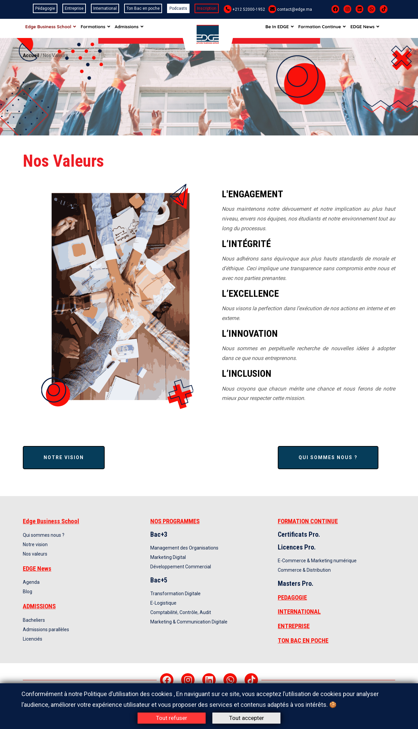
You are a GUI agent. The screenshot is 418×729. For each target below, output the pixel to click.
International (105, 8)
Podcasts (178, 8)
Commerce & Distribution (304, 570)
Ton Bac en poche (143, 8)
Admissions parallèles (46, 629)
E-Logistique (163, 603)
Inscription (206, 8)
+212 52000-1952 (248, 9)
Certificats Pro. (299, 534)
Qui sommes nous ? (328, 457)
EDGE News (374, 28)
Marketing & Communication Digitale (188, 621)
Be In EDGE (286, 28)
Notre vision (64, 457)
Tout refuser (171, 718)
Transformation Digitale (175, 593)
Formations (97, 28)
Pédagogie (45, 8)
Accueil (31, 55)
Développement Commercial (180, 566)
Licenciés (32, 639)
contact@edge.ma (294, 9)
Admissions (133, 28)
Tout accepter (246, 718)
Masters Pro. (295, 583)
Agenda (31, 582)
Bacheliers (34, 620)
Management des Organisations (184, 548)
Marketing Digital (168, 557)
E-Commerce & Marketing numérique (317, 560)
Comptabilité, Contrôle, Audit (180, 612)
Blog (27, 591)
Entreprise (74, 8)
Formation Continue (330, 28)
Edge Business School (51, 28)
